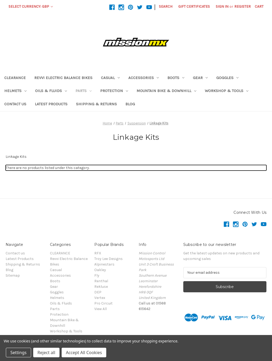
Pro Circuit (103, 303)
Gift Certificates (194, 6)
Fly (96, 275)
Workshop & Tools (226, 90)
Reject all (46, 352)
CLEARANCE (15, 77)
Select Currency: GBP (30, 6)
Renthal (101, 281)
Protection (114, 90)
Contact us (15, 104)
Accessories (143, 77)
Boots (175, 77)
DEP (97, 292)
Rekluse (101, 286)
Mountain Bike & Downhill (166, 90)
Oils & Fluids (51, 90)
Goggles (227, 77)
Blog (130, 104)
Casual (110, 77)
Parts (83, 90)
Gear (200, 77)
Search (165, 6)
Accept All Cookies (84, 352)
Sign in (222, 6)
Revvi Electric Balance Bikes (63, 77)
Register (242, 6)
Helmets (15, 90)
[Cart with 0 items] (259, 6)
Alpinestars (104, 264)
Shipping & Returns (96, 104)
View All (100, 309)
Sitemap (13, 275)
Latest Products (51, 104)
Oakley (100, 270)
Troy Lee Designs (108, 258)
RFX (97, 253)
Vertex (99, 297)
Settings (18, 352)
